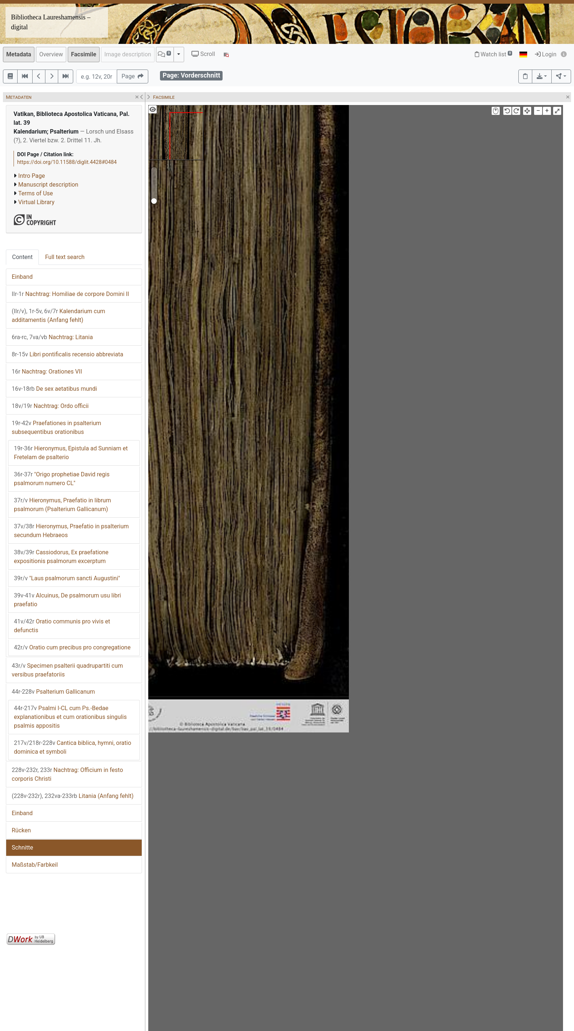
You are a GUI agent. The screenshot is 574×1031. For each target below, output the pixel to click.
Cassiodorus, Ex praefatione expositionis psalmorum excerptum (61, 557)
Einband (22, 276)
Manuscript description (48, 184)
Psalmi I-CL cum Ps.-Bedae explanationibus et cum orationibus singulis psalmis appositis (70, 717)
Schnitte (22, 847)
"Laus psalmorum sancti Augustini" (67, 578)
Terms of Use (35, 193)
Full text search (65, 257)
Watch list (493, 54)
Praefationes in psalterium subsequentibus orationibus (56, 427)
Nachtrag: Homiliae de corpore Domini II (70, 293)
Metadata (18, 54)
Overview (51, 54)
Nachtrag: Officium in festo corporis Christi (67, 774)
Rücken (21, 830)
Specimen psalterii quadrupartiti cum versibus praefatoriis (67, 670)
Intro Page (31, 175)
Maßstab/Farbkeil (35, 864)
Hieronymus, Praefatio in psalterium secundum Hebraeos (71, 531)
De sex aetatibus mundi (54, 388)
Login (545, 54)
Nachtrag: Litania (52, 337)
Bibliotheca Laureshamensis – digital (50, 22)
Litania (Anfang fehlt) (73, 795)
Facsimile (83, 54)
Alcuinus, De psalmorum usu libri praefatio (67, 600)
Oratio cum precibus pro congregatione (72, 647)
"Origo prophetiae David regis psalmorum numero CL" (61, 479)
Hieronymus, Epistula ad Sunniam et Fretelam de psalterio (71, 453)
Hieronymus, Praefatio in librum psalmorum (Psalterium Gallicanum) (62, 505)
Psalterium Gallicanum (53, 691)
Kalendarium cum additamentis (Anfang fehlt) (58, 315)
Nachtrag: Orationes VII (47, 371)
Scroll (203, 53)
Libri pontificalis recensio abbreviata (67, 354)
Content (22, 257)
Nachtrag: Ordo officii (50, 405)
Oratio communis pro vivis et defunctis (62, 626)
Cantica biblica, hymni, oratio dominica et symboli (72, 747)
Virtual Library (36, 202)
